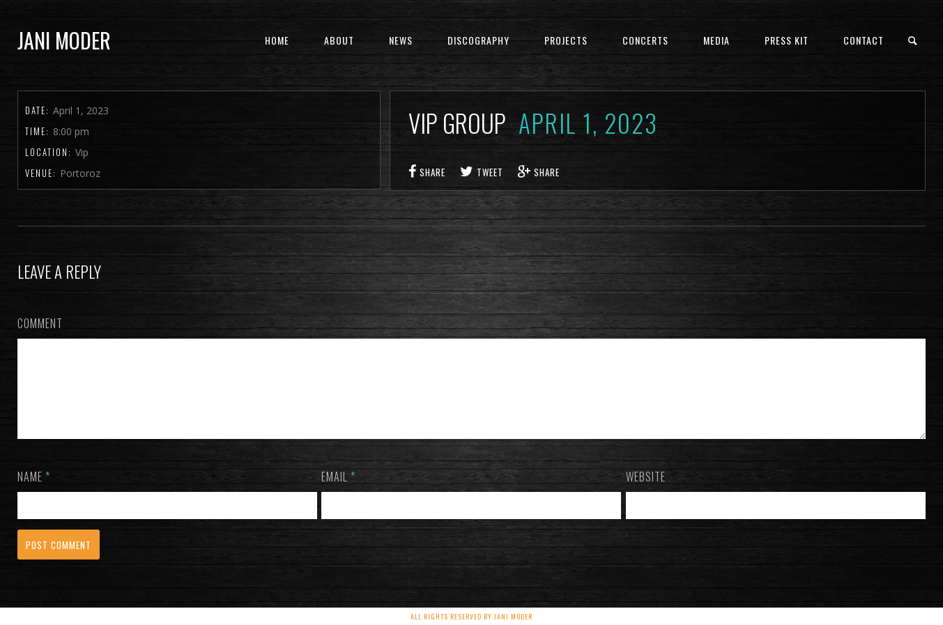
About (339, 40)
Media (716, 40)
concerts (645, 40)
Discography (478, 40)
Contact (863, 40)
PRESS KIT (786, 40)
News (401, 40)
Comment (40, 323)
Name (33, 493)
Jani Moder (64, 40)
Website (646, 493)
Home (277, 40)
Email (338, 493)
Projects (566, 40)
